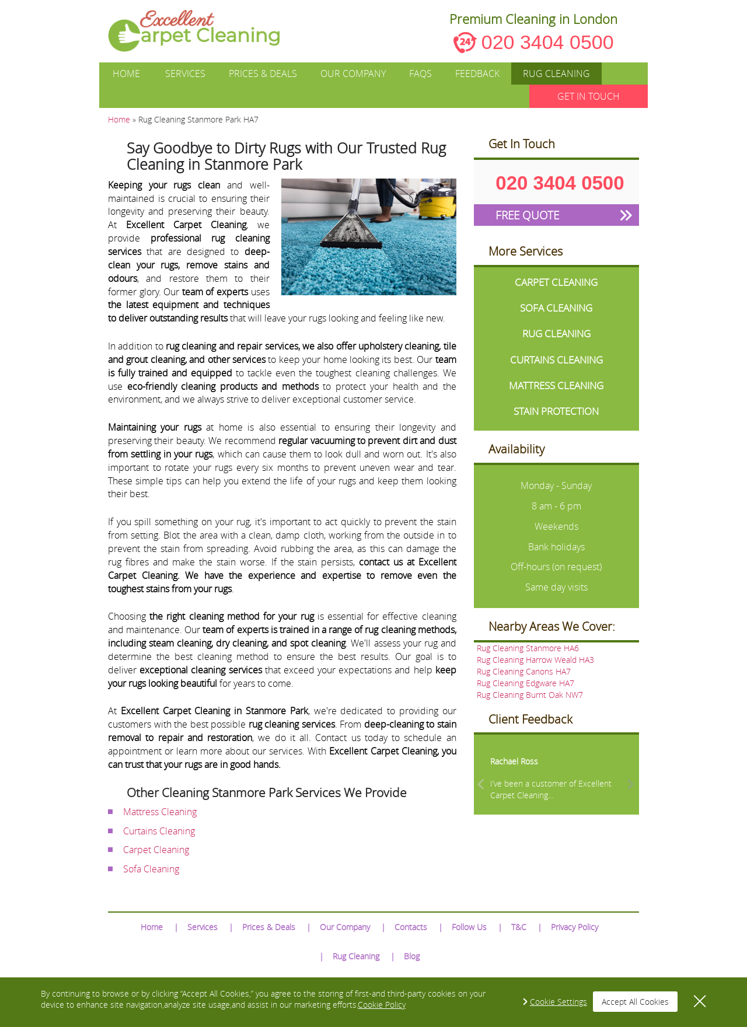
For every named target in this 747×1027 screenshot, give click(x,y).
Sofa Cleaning (151, 868)
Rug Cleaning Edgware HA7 (525, 683)
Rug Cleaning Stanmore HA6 (528, 648)
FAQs (420, 73)
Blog (412, 956)
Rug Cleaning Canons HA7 (524, 671)
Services (185, 73)
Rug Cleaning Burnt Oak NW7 (530, 694)
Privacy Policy (574, 926)
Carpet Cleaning (156, 849)
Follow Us (469, 926)
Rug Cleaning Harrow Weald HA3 (535, 659)
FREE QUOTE (527, 215)
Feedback (477, 73)
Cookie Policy (382, 1004)
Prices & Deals (263, 73)
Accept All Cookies (635, 1001)
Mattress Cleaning (160, 811)
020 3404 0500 (547, 42)
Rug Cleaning (556, 73)
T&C (518, 926)
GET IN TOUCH (588, 96)
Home (126, 73)
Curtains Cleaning (159, 831)
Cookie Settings (558, 1001)
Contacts (411, 926)
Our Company (353, 73)
